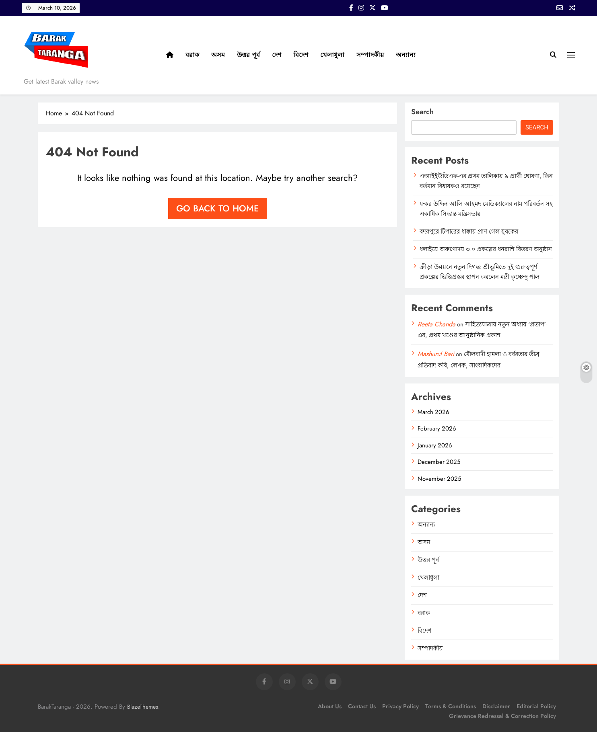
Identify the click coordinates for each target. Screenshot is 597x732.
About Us (330, 706)
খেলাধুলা (332, 54)
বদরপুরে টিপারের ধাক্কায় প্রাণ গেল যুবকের (469, 231)
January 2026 (435, 445)
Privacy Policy (400, 706)
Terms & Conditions (450, 706)
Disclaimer (496, 706)
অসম (218, 54)
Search (422, 112)
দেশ (276, 54)
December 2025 (439, 461)
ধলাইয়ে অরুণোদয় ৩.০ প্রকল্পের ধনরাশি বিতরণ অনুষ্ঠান (486, 249)
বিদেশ (300, 54)
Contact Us (362, 706)
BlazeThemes (142, 707)
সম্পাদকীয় (370, 54)
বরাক (192, 54)
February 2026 (437, 428)
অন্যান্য (406, 54)
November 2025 (439, 478)
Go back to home (217, 208)
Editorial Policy (536, 706)
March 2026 (433, 412)
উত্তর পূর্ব (248, 54)
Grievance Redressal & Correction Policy (502, 716)
